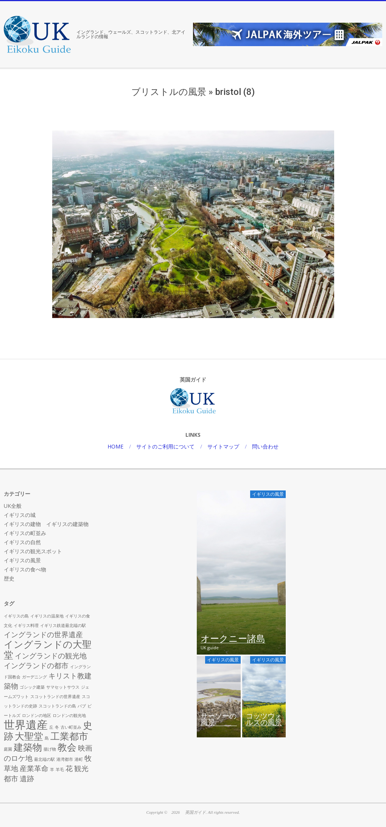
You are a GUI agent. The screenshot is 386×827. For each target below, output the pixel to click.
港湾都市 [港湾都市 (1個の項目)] (64, 759)
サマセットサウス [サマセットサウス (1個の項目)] (62, 687)
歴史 (9, 578)
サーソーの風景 (219, 719)
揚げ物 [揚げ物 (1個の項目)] (50, 749)
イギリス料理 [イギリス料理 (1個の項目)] (26, 625)
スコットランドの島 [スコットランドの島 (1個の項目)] (57, 706)
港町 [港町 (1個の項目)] (79, 759)
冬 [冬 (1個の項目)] (57, 727)
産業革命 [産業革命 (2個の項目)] (34, 768)
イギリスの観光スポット (33, 551)
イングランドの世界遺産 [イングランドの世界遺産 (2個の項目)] (43, 634)
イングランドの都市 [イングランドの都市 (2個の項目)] (36, 665)
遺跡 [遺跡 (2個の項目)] (27, 779)
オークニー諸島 (233, 639)
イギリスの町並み (25, 533)
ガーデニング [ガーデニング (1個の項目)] (34, 677)
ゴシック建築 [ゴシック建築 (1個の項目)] (32, 687)
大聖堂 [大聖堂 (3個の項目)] (29, 736)
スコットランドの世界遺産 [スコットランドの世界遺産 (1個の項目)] (55, 696)
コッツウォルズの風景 (264, 719)
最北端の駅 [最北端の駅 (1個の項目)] (44, 759)
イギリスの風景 (22, 560)
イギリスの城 (20, 514)
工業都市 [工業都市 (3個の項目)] (69, 736)
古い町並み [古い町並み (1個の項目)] (71, 727)
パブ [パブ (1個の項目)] (82, 706)
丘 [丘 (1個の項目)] (51, 727)
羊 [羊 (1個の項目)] (52, 769)
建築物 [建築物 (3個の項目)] (28, 747)
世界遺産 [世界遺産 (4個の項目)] (26, 724)
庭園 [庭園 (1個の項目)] (8, 749)
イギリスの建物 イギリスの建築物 (46, 524)
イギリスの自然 (22, 542)
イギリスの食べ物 (25, 569)
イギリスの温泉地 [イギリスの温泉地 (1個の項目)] (47, 616)
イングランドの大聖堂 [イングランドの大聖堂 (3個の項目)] (48, 649)
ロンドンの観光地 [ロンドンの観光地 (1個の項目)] (69, 715)
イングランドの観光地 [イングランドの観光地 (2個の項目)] (51, 656)
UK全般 (13, 505)
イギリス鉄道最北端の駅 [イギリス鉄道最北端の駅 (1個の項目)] (63, 625)
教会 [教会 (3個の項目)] (67, 747)
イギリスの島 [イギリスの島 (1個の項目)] (16, 616)
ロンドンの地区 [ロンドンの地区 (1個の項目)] (36, 715)
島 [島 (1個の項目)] (47, 738)
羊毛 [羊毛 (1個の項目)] (60, 769)
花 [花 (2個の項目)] (69, 768)
